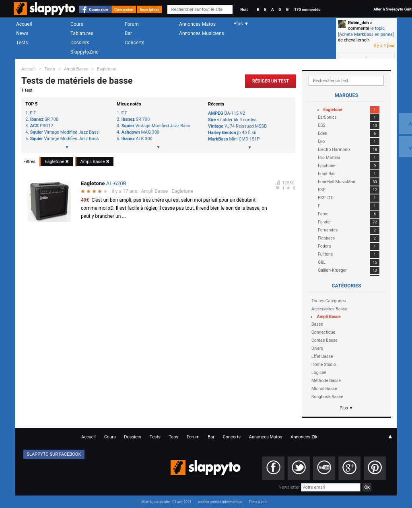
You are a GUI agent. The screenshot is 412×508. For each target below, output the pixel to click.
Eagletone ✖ (57, 161)
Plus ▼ (346, 408)
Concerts (134, 42)
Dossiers (79, 42)
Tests (22, 42)
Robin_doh (358, 22)
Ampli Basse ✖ (95, 161)
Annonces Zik (303, 437)
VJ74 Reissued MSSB (237, 126)
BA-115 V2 (226, 113)
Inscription (149, 9)
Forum (132, 24)
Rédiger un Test (270, 81)
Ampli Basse (76, 69)
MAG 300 (140, 132)
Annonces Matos (197, 24)
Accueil (24, 24)
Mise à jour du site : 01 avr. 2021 (166, 502)
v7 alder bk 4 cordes (232, 119)
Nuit (243, 9)
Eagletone (106, 69)
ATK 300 (137, 138)
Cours (76, 24)
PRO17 (42, 126)
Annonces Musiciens (201, 33)
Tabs (173, 437)
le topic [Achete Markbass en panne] (366, 31)
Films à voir (257, 502)
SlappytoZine (84, 52)
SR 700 (44, 119)
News (22, 33)
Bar (128, 33)
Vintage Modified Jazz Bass (64, 132)
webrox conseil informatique (220, 502)
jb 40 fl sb (232, 132)
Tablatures (81, 33)
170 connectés (307, 9)
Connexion (98, 9)
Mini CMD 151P (234, 139)
